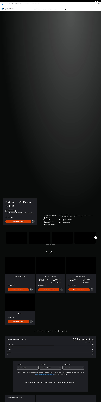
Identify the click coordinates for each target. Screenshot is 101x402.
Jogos (6, 3)
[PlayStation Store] (7, 7)
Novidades (36, 7)
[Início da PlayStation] (2, 3)
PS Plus (16, 3)
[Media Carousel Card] (16, 236)
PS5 (9, 3)
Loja (32, 3)
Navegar (65, 7)
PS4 (12, 3)
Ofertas (50, 7)
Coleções (43, 7)
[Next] (95, 236)
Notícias (28, 3)
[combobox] (28, 366)
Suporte (36, 3)
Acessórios (22, 3)
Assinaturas (57, 7)
